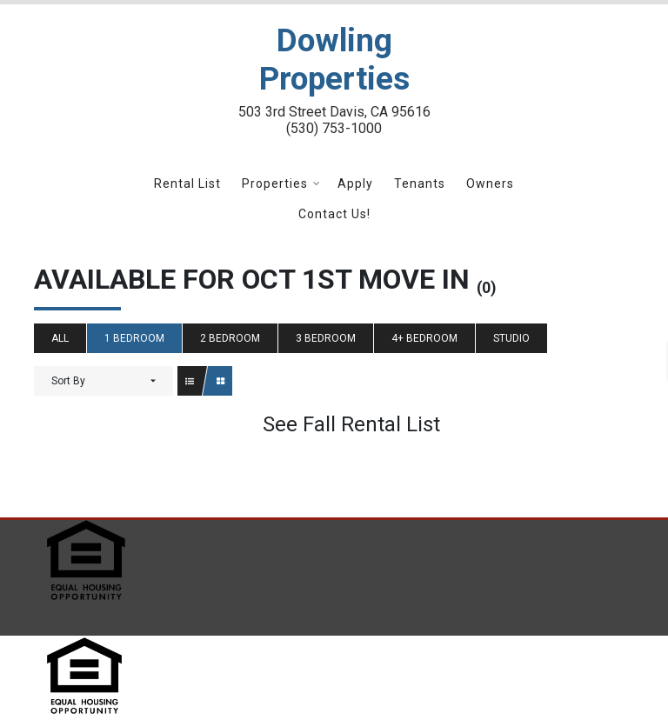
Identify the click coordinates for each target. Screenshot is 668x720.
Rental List (187, 183)
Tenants (419, 183)
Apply (355, 183)
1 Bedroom (134, 338)
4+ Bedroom (424, 338)
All (60, 338)
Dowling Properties (334, 59)
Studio (511, 338)
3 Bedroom (326, 338)
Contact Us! (334, 214)
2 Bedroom (230, 338)
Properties (275, 183)
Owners (490, 183)
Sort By (68, 381)
